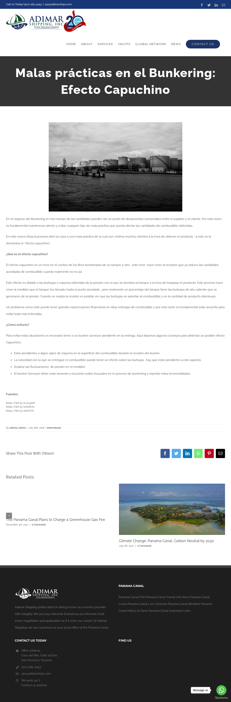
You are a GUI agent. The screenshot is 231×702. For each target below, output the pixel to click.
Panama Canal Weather (184, 604)
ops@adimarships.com (58, 4)
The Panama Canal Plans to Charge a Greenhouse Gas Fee (55, 519)
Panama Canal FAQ (132, 597)
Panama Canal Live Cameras (147, 604)
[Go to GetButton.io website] (221, 698)
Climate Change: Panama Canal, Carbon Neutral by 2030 (166, 541)
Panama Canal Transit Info (163, 597)
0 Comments (39, 524)
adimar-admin (18, 427)
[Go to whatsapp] (221, 690)
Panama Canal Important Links (169, 611)
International (54, 427)
